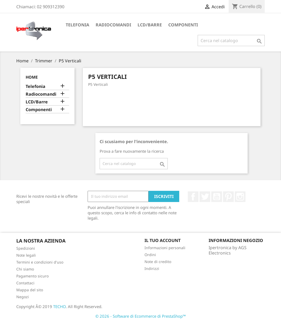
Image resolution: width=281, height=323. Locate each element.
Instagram (240, 196)
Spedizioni (25, 248)
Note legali (26, 255)
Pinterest (228, 196)
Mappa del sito (29, 289)
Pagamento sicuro (32, 275)
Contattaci (25, 282)
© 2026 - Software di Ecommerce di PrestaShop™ (140, 316)
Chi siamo (25, 269)
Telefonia (77, 25)
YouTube (216, 196)
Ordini (150, 254)
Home (32, 77)
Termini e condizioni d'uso (39, 262)
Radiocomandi (113, 25)
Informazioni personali (165, 247)
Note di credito (158, 261)
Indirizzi (152, 268)
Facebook (193, 196)
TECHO (59, 306)
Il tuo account (163, 240)
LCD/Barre (150, 25)
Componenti (183, 25)
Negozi (22, 296)
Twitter (205, 196)
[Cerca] (231, 40)
